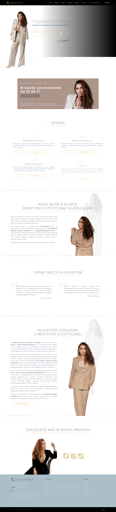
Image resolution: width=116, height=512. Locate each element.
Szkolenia (69, 2)
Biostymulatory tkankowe (61, 489)
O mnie (50, 2)
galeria (86, 487)
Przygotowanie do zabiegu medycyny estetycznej (57, 494)
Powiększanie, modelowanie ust (64, 485)
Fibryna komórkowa (50, 489)
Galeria (77, 2)
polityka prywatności (89, 491)
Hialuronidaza (76, 485)
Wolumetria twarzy (50, 487)
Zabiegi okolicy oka (60, 487)
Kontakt (83, 2)
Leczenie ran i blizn (73, 494)
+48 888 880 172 (95, 3)
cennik (86, 485)
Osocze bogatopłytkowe (71, 487)
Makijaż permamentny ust (65, 482)
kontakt (86, 489)
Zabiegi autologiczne (50, 485)
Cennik (63, 2)
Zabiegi (56, 2)
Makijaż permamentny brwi (52, 482)
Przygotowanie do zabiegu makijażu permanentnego (57, 491)
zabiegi (86, 482)
